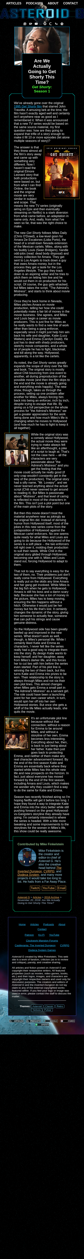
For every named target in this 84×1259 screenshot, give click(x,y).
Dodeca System (28, 874)
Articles (37, 897)
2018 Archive (51, 897)
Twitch (35, 888)
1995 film (28, 106)
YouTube (49, 888)
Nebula (37, 1009)
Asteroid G (24, 897)
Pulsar (47, 1009)
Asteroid (37, 1006)
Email (61, 888)
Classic (49, 1006)
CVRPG (49, 871)
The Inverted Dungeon (39, 869)
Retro (60, 1006)
